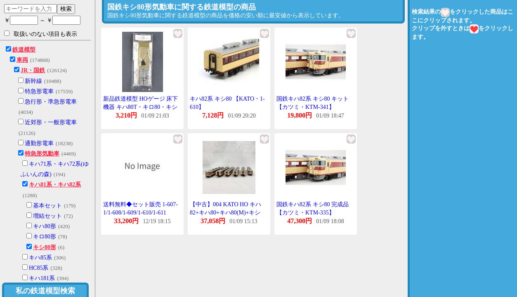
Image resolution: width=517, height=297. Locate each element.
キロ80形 (44, 236)
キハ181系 (42, 278)
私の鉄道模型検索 (45, 291)
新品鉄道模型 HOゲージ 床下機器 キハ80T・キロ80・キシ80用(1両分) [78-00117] (140, 107)
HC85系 (38, 268)
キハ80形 (44, 226)
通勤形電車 (39, 143)
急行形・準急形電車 (51, 102)
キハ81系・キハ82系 (55, 185)
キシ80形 (44, 247)
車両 (22, 60)
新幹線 (33, 81)
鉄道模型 (23, 50)
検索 (66, 8)
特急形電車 (39, 91)
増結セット (47, 216)
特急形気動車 (42, 154)
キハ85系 (40, 258)
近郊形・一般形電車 (51, 122)
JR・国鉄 (33, 70)
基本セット (47, 206)
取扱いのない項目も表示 (40, 34)
